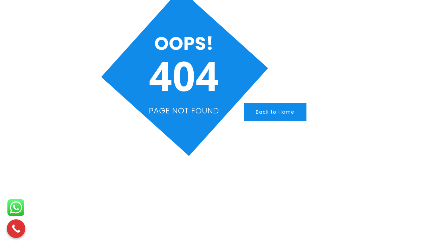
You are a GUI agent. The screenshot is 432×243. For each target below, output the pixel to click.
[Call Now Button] (16, 228)
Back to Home (274, 112)
